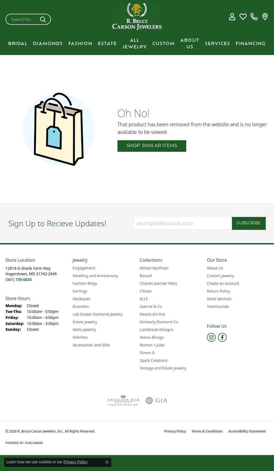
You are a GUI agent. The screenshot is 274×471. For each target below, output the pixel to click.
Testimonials (218, 306)
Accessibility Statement (247, 431)
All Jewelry (134, 43)
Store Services (219, 298)
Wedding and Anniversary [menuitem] (95, 275)
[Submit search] (43, 19)
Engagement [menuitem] (84, 268)
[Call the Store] (19, 279)
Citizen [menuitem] (146, 291)
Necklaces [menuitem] (81, 298)
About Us (189, 43)
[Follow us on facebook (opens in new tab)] (222, 337)
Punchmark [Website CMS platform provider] (34, 443)
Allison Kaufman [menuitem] (154, 268)
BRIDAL (18, 44)
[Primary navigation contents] (137, 44)
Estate (107, 44)
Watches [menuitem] (80, 337)
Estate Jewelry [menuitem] (85, 321)
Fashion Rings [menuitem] (85, 283)
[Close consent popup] (107, 462)
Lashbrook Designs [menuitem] (156, 329)
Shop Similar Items (152, 146)
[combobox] (22, 19)
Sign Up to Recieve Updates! (57, 223)
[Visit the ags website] (123, 400)
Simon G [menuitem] (147, 352)
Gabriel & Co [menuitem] (151, 306)
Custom (163, 44)
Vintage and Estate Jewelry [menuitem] (163, 368)
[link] (254, 16)
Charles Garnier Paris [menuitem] (158, 283)
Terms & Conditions (207, 431)
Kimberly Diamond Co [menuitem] (159, 321)
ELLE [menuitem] (144, 298)
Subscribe (249, 223)
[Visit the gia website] (157, 400)
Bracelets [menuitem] (81, 306)
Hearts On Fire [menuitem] (152, 314)
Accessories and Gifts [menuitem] (91, 345)
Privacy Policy (175, 431)
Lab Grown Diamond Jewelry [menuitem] (97, 314)
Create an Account (223, 283)
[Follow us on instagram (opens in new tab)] (211, 337)
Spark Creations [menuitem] (154, 360)
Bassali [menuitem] (146, 275)
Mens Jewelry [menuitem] (84, 329)
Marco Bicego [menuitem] (152, 337)
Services (217, 44)
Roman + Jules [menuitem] (152, 345)
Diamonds (48, 44)
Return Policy (218, 291)
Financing (251, 44)
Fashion (80, 44)
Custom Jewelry (220, 275)
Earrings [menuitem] (80, 291)
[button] (232, 16)
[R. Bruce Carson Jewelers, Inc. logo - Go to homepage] (137, 16)
